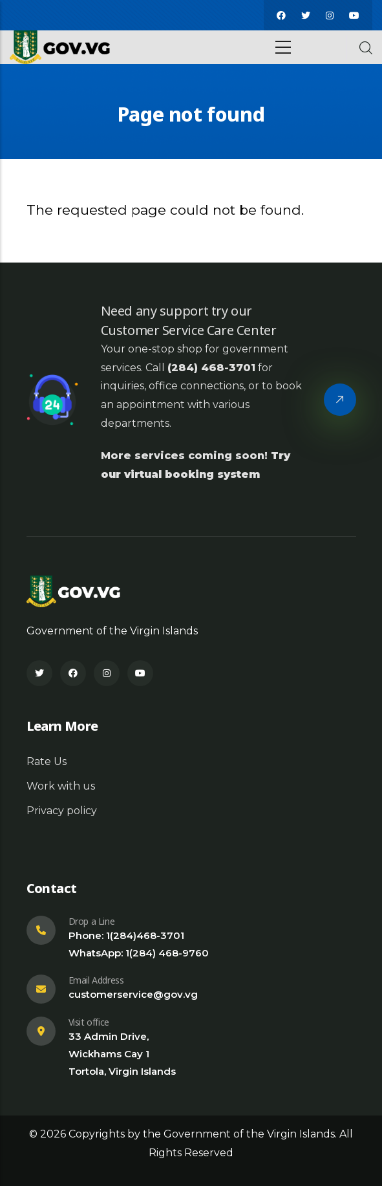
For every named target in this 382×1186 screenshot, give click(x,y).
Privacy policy (62, 810)
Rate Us (47, 761)
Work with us (61, 786)
